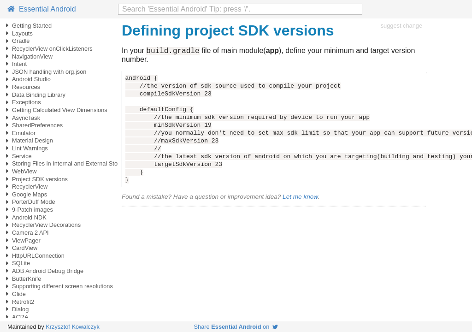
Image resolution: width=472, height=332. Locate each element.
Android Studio (31, 79)
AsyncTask (26, 117)
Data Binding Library (38, 94)
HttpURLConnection (38, 255)
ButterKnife (26, 278)
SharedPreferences (37, 125)
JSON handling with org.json (49, 71)
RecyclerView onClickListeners (52, 48)
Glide (19, 293)
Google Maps (29, 194)
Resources (26, 86)
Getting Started (32, 25)
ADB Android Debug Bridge (47, 270)
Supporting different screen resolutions (62, 286)
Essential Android (41, 9)
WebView (24, 171)
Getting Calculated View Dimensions (59, 110)
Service (22, 156)
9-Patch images (32, 209)
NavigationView (32, 56)
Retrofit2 (23, 301)
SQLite (21, 263)
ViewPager (26, 240)
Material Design (32, 140)
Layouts (22, 33)
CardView (24, 247)
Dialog (20, 309)
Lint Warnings (30, 148)
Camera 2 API (30, 232)
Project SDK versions (40, 179)
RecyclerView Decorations (46, 224)
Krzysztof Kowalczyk (73, 326)
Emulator (23, 133)
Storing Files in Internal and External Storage (71, 163)
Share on (236, 326)
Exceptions (26, 102)
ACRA (20, 317)
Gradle (21, 40)
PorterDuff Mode (33, 201)
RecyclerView (29, 186)
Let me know (300, 198)
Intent (19, 63)
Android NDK (29, 217)
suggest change (401, 25)
